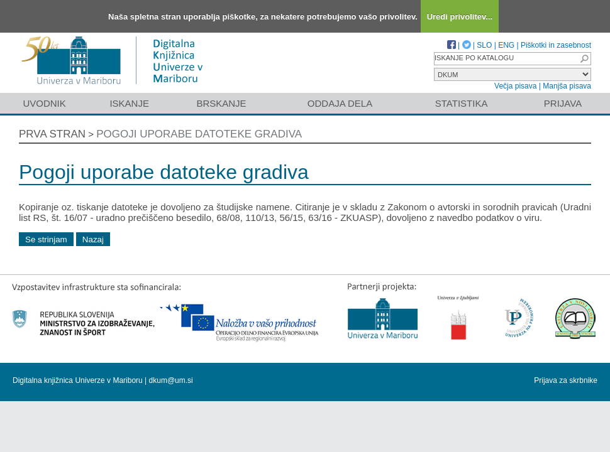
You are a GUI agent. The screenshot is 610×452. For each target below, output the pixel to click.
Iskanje (129, 103)
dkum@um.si (171, 380)
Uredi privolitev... (460, 16)
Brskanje (221, 103)
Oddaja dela (340, 103)
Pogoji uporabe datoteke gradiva (199, 134)
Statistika (461, 103)
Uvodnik (44, 103)
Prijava (563, 103)
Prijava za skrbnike (565, 380)
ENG (506, 45)
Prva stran (52, 134)
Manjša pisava (567, 86)
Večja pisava (515, 86)
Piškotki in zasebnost (556, 45)
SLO (484, 45)
